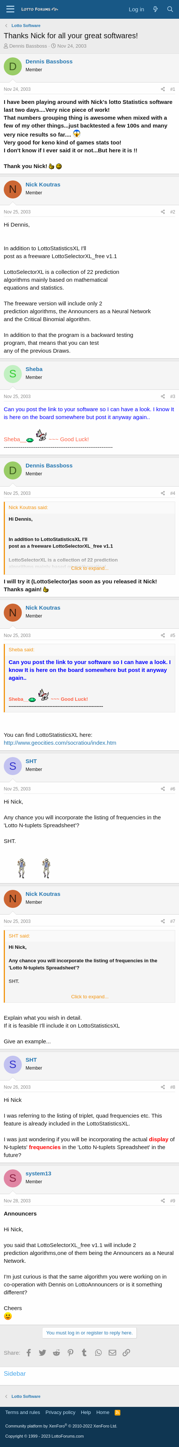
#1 (172, 89)
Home (102, 1412)
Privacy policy (60, 1412)
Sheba (34, 369)
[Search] (170, 9)
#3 (172, 396)
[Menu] (10, 9)
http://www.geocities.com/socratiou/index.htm (60, 742)
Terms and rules (22, 1412)
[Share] (163, 89)
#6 (172, 789)
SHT (31, 761)
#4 (172, 493)
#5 (172, 635)
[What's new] (155, 9)
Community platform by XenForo (61, 1426)
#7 (172, 921)
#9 (172, 1201)
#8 (172, 1087)
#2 (172, 212)
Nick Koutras (43, 184)
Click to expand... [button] (90, 568)
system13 (38, 1173)
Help (86, 1412)
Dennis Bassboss (28, 46)
